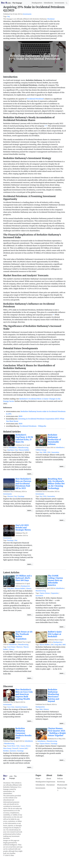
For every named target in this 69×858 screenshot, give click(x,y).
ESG (49, 452)
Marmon (19, 647)
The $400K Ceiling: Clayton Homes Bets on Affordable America (55, 580)
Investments (59, 3)
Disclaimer (51, 19)
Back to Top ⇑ (61, 789)
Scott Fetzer (11, 647)
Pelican (60, 778)
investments (7, 704)
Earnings (21, 496)
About (48, 778)
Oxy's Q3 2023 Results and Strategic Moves (23, 527)
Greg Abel (10, 588)
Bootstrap (61, 782)
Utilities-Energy (41, 450)
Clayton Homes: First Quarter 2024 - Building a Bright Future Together (57, 732)
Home (38, 778)
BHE (44, 452)
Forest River (11, 746)
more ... (29, 474)
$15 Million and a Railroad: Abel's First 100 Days (23, 578)
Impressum (50, 782)
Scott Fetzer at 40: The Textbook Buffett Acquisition (24, 635)
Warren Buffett (24, 450)
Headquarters (37, 3)
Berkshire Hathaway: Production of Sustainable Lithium (54, 439)
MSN (20, 416)
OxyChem (10, 450)
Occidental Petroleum (35, 99)
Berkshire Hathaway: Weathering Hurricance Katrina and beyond (53, 695)
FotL (18, 746)
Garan (23, 746)
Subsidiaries (48, 3)
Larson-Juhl (23, 748)
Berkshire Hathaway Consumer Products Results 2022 (23, 733)
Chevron (10, 496)
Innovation (55, 452)
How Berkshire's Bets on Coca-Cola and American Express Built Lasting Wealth (24, 694)
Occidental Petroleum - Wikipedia (33, 426)
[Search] (66, 3)
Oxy (8, 16)
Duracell (15, 748)
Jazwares (13, 751)
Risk (41, 709)
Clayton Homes (45, 593)
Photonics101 (62, 785)
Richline (6, 751)
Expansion (54, 593)
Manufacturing (23, 447)
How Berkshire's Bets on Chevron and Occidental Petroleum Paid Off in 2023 (23, 483)
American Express (21, 707)
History (28, 588)
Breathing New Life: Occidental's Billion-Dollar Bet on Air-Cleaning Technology (56, 483)
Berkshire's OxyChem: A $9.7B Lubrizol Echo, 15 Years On (24, 438)
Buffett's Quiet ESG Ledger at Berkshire (55, 634)
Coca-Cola (10, 707)
